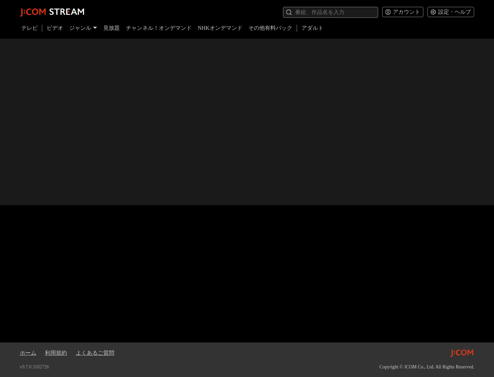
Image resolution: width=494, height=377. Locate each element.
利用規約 (56, 353)
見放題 (111, 28)
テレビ (29, 28)
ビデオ (55, 28)
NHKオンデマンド (220, 28)
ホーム (28, 353)
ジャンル (83, 28)
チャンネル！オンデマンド (159, 28)
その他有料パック (270, 28)
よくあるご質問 (95, 353)
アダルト (313, 28)
